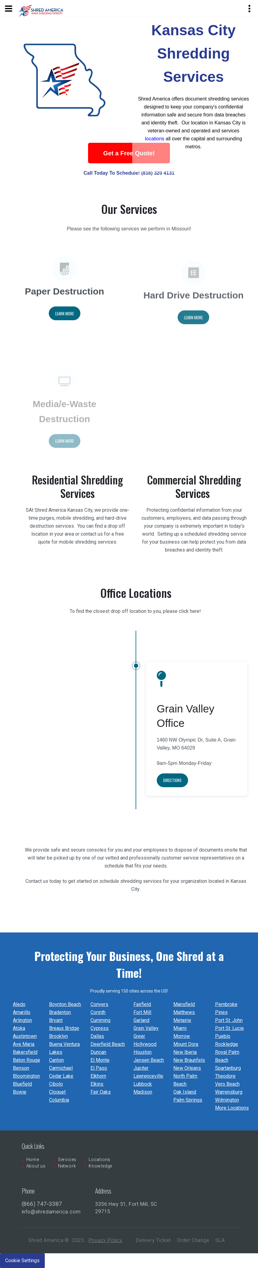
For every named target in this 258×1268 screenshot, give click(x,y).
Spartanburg (228, 1068)
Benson (21, 1068)
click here (189, 628)
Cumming (100, 1020)
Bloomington (26, 1076)
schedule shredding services (130, 881)
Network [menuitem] (67, 1166)
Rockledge (226, 1044)
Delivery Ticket (153, 1240)
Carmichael (61, 1068)
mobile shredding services (87, 542)
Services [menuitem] (67, 1159)
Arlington (22, 1020)
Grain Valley (146, 1028)
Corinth (98, 1012)
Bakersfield (25, 1052)
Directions (172, 793)
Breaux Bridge (64, 1028)
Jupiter (140, 1068)
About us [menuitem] (36, 1166)
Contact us (36, 881)
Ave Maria (23, 1044)
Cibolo (56, 1084)
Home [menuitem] (32, 1159)
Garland (141, 1020)
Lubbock (142, 1084)
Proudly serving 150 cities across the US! (129, 991)
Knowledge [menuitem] (100, 1166)
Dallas (97, 1036)
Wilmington (227, 1100)
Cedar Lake (61, 1076)
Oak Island (184, 1092)
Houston (142, 1052)
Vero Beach (227, 1084)
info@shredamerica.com (51, 1212)
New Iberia (185, 1052)
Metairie (182, 1020)
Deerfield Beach (107, 1044)
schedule (114, 866)
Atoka (19, 1028)
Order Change (193, 1240)
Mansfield (184, 1004)
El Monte (100, 1060)
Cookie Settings (22, 1260)
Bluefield (22, 1084)
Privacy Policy (105, 1240)
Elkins (96, 1084)
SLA (220, 1240)
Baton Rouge (26, 1060)
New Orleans (187, 1068)
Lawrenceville (148, 1076)
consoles (97, 850)
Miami (180, 1028)
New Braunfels (189, 1060)
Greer (139, 1036)
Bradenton (60, 1012)
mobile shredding (74, 518)
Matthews (184, 1012)
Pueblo (222, 1036)
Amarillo (21, 1012)
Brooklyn (58, 1036)
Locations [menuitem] (99, 1159)
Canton (56, 1060)
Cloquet (57, 1092)
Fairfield (142, 1004)
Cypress (99, 1028)
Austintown (25, 1036)
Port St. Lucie (229, 1028)
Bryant (56, 1020)
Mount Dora (185, 1044)
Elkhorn (98, 1076)
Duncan (98, 1052)
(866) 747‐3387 (42, 1204)
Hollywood (144, 1044)
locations (154, 143)
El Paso (98, 1068)
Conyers (99, 1004)
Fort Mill (142, 1012)
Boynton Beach (65, 1004)
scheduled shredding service (215, 534)
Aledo (19, 1004)
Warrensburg (228, 1092)
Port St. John (229, 1020)
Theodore (225, 1076)
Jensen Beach (148, 1060)
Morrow (181, 1036)
